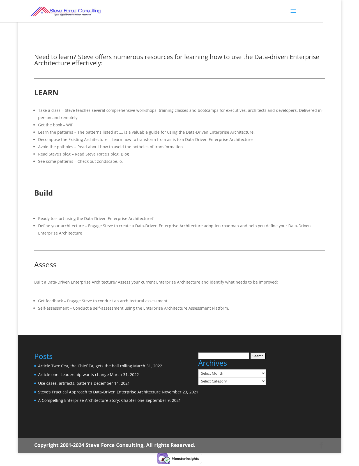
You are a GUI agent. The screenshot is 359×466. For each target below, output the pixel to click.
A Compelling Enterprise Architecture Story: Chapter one (91, 400)
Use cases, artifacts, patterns (65, 383)
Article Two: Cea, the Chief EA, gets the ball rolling (85, 365)
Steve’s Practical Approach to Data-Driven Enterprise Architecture (99, 392)
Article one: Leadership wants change (73, 374)
